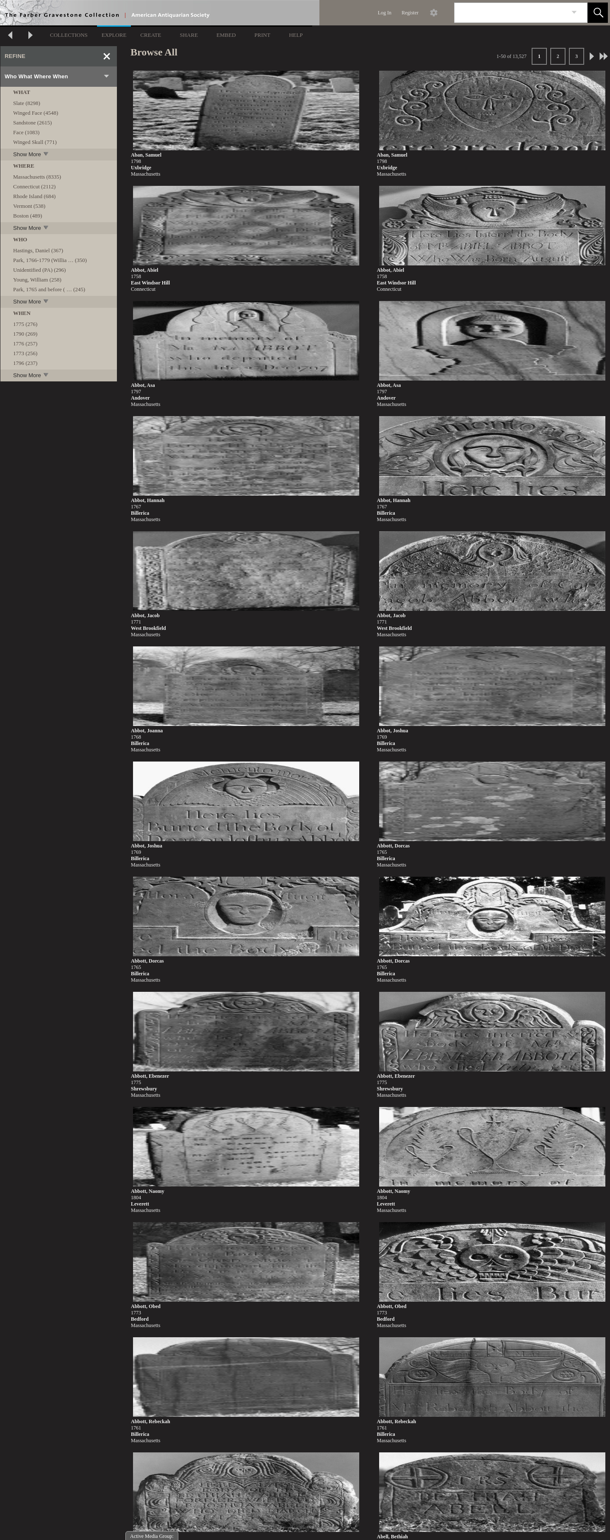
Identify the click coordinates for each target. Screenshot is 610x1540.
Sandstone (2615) (32, 122)
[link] (574, 12)
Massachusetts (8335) (37, 177)
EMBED (226, 35)
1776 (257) (25, 343)
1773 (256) (25, 353)
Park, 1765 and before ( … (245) (49, 289)
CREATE (150, 35)
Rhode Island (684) (34, 196)
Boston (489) (27, 216)
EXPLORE (114, 35)
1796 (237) (25, 363)
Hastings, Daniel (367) (38, 250)
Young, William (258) (37, 279)
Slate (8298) (26, 103)
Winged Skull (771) (35, 142)
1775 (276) (25, 324)
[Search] (511, 12)
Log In (384, 13)
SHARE (189, 35)
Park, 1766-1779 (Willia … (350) (50, 260)
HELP (296, 35)
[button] (598, 13)
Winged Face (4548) (35, 113)
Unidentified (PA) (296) (39, 270)
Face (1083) (26, 132)
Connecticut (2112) (34, 186)
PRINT (263, 35)
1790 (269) (25, 334)
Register (410, 13)
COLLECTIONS (69, 35)
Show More (31, 154)
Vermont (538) (29, 206)
